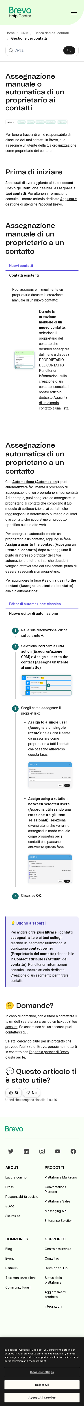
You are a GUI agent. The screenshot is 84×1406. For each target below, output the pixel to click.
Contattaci (52, 1258)
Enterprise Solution (59, 1220)
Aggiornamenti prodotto (55, 1294)
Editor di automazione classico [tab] (35, 604)
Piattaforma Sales (57, 1201)
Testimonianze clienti (20, 1278)
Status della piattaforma (53, 1280)
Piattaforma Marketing (61, 1177)
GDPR (9, 1206)
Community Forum (18, 1287)
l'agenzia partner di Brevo (49, 1052)
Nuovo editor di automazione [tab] (33, 613)
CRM (24, 33)
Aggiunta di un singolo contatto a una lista (53, 402)
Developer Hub (56, 1268)
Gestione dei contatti (29, 38)
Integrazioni (53, 1306)
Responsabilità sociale (21, 1196)
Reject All (42, 1385)
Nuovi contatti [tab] (21, 266)
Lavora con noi (16, 1177)
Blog (8, 1249)
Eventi (9, 1258)
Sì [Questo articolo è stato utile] (16, 1093)
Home (10, 33)
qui (25, 1032)
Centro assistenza (58, 1249)
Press (9, 1187)
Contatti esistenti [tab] (24, 275)
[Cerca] (42, 50)
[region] (42, 1371)
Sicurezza (12, 1216)
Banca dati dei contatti (51, 33)
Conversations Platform (55, 1189)
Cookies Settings (42, 1372)
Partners (11, 1268)
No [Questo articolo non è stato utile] (34, 1093)
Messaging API (56, 1211)
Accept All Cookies (42, 1397)
